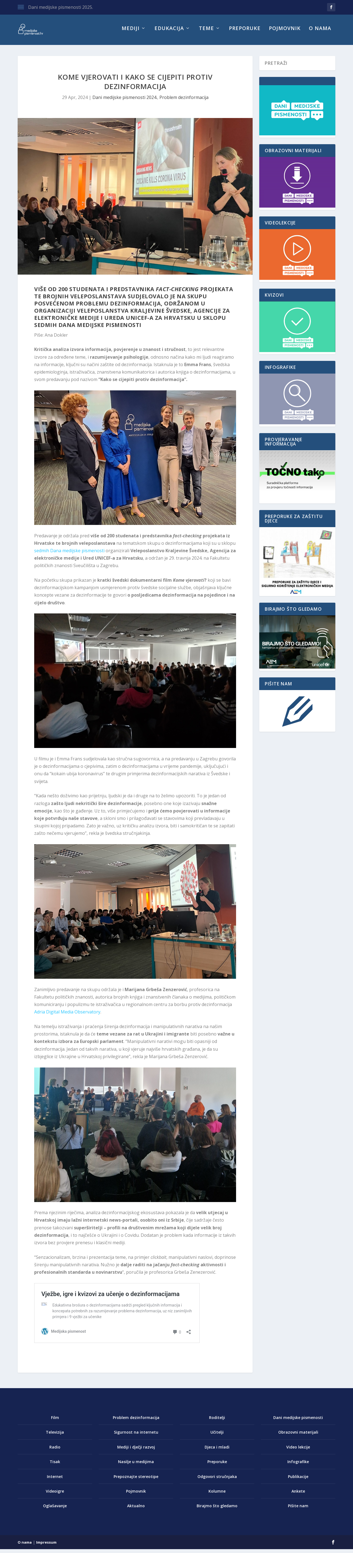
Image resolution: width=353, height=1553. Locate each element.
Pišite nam (298, 1509)
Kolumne (217, 1495)
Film (55, 1421)
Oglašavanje (55, 1509)
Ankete (298, 1495)
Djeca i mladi (217, 1450)
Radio (54, 1450)
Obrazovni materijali (298, 1436)
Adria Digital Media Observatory (67, 1016)
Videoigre (55, 1495)
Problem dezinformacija (183, 101)
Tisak (55, 1465)
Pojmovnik (285, 32)
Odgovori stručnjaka (217, 1480)
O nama (320, 32)
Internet (55, 1480)
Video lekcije (298, 1450)
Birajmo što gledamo (217, 1509)
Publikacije (298, 1480)
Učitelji (217, 1436)
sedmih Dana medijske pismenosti (69, 554)
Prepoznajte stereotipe (136, 1480)
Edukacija (169, 32)
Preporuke (245, 32)
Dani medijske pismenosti (298, 1421)
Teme (206, 32)
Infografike (298, 1465)
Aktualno (136, 1509)
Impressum (46, 1546)
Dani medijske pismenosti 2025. (60, 7)
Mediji (131, 32)
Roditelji (217, 1421)
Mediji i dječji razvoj (136, 1450)
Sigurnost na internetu (136, 1436)
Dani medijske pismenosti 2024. (124, 101)
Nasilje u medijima (136, 1465)
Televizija (55, 1436)
